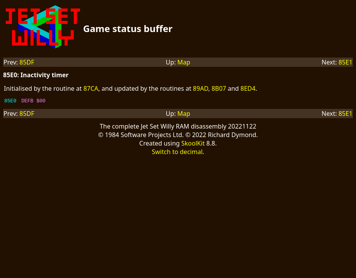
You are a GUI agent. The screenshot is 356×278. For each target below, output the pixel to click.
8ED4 (248, 88)
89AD (200, 88)
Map (183, 62)
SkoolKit (193, 144)
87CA (91, 88)
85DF (26, 62)
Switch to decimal (177, 153)
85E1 (346, 62)
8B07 (218, 88)
